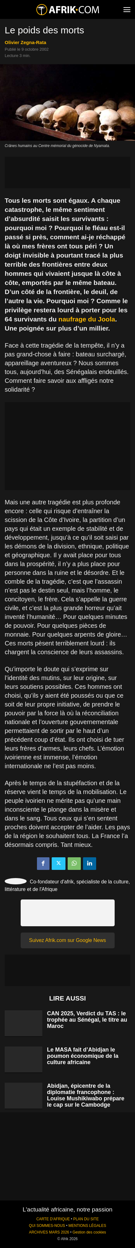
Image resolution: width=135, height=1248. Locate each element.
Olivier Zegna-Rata (25, 42)
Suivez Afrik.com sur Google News (67, 940)
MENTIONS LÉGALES (87, 1225)
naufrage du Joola (87, 319)
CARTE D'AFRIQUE (53, 1219)
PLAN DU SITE (86, 1219)
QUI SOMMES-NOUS (47, 1225)
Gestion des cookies (89, 1232)
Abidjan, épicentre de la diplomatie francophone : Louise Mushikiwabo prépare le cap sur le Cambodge (85, 1095)
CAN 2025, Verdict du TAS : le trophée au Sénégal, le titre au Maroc (87, 1019)
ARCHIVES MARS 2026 (49, 1232)
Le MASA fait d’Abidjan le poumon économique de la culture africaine (82, 1056)
